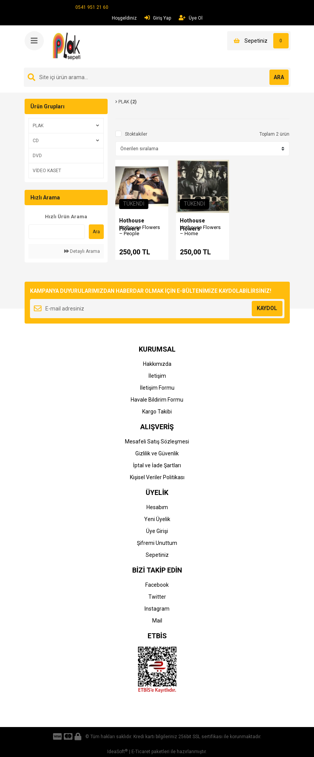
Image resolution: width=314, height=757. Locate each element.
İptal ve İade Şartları (157, 465)
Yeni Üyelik (157, 519)
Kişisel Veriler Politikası (157, 477)
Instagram (157, 609)
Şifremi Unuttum (157, 543)
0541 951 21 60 (91, 7)
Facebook (157, 585)
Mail (157, 621)
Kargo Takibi (157, 411)
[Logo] (68, 46)
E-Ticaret (140, 751)
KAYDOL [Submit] (267, 308)
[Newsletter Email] (157, 308)
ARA (279, 77)
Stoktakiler (136, 134)
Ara (96, 231)
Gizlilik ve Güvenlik (157, 453)
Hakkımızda (157, 364)
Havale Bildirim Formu (157, 400)
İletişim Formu (157, 388)
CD (36, 140)
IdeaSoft (117, 752)
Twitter (157, 597)
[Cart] (259, 40)
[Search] (157, 77)
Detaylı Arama (82, 251)
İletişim (157, 376)
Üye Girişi (157, 531)
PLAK (38, 125)
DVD (37, 155)
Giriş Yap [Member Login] (158, 18)
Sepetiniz (157, 555)
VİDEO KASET (47, 170)
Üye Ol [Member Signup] (191, 18)
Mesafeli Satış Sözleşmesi (157, 441)
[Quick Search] (56, 231)
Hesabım (157, 507)
